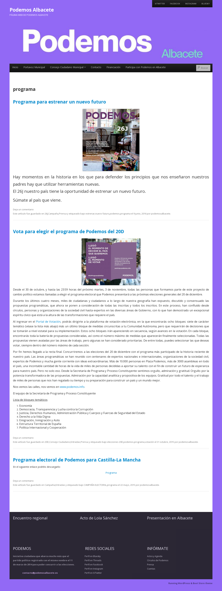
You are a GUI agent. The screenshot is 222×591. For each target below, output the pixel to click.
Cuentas (151, 568)
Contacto (96, 67)
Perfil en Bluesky (90, 556)
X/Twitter (160, 3)
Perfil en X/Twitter (91, 572)
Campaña (53, 213)
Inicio (15, 67)
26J (46, 213)
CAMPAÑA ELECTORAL (95, 484)
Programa (111, 472)
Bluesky (206, 3)
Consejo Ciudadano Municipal (68, 67)
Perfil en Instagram (91, 568)
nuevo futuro (102, 213)
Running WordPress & (180, 583)
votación (149, 441)
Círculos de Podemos (157, 560)
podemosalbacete (160, 213)
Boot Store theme (202, 583)
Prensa (63, 213)
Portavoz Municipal (34, 67)
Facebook (175, 3)
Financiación (113, 67)
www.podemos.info (72, 387)
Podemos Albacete (32, 9)
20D (47, 441)
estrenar (90, 213)
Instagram (190, 3)
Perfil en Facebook (91, 564)
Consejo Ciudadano (59, 441)
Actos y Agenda (154, 556)
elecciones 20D (115, 441)
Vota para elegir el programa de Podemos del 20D (68, 231)
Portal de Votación (48, 321)
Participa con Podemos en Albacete (146, 67)
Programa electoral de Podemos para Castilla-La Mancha (77, 460)
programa (125, 213)
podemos (115, 213)
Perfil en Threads (90, 560)
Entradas (75, 441)
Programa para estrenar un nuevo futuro (59, 102)
